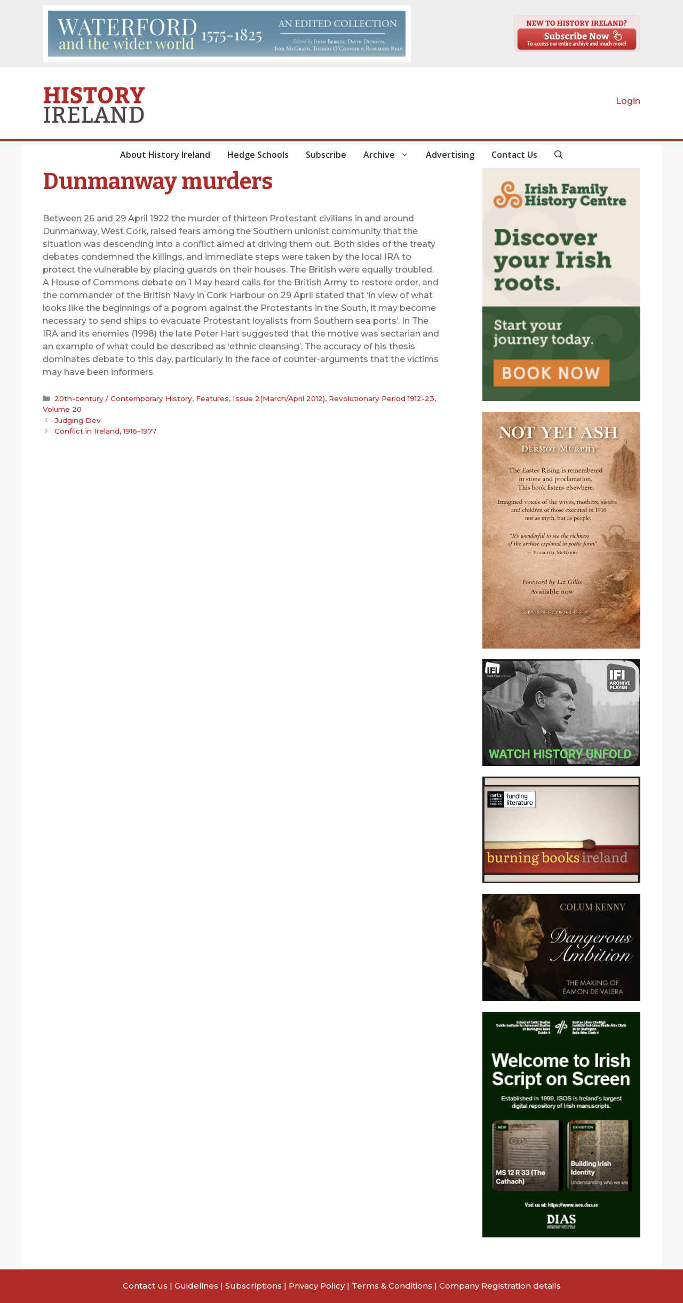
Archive (390, 154)
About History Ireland (165, 155)
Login (628, 101)
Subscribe (326, 155)
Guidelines (196, 1286)
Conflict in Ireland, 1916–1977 (105, 431)
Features (212, 398)
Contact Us (514, 155)
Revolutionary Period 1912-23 (381, 398)
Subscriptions (253, 1286)
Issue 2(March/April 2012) (279, 398)
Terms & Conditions (392, 1286)
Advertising (450, 155)
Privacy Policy (317, 1286)
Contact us (145, 1286)
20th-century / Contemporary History (123, 398)
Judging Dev (77, 420)
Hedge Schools (258, 155)
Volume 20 (62, 409)
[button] (558, 154)
